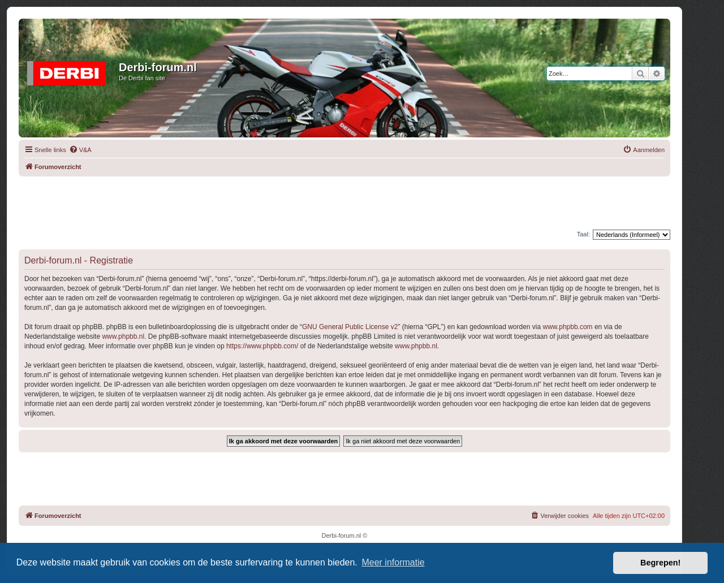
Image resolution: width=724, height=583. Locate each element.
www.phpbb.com (568, 327)
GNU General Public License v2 (350, 327)
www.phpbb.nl (123, 336)
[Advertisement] (344, 201)
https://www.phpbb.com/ (262, 346)
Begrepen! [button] (660, 562)
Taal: (583, 234)
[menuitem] (80, 150)
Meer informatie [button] (392, 562)
